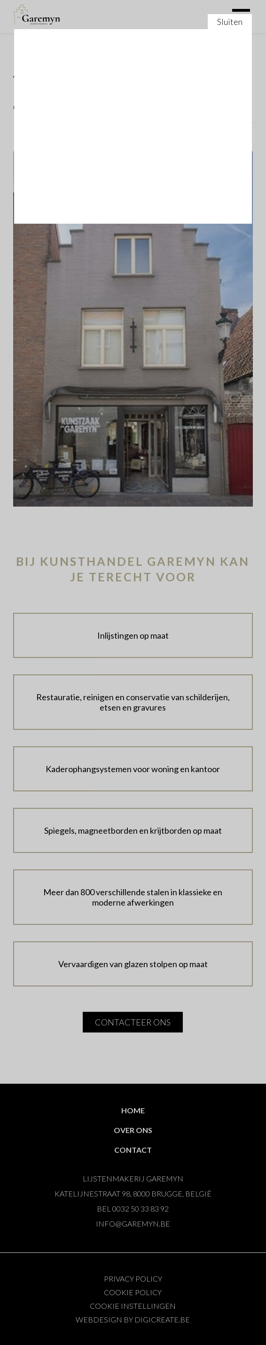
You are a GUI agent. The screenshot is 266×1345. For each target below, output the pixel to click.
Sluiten (133, 672)
